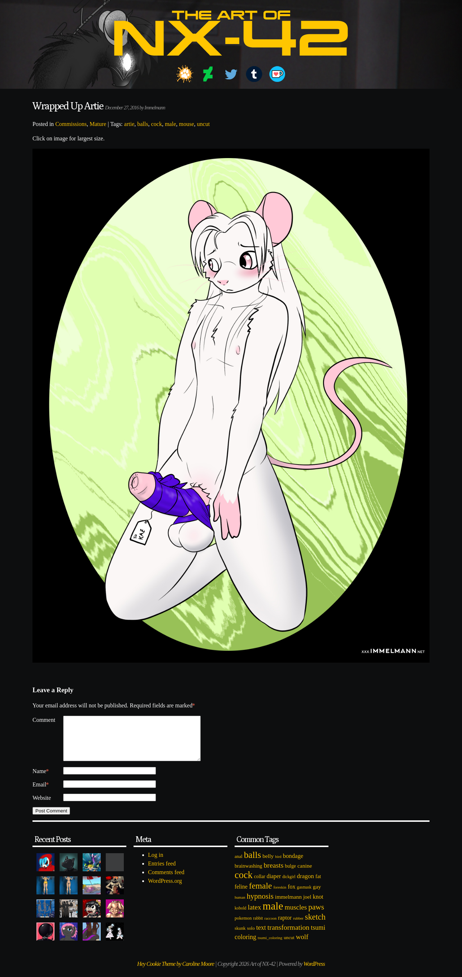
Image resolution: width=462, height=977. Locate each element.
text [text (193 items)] (261, 936)
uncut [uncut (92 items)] (289, 946)
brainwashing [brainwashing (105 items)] (248, 874)
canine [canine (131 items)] (304, 874)
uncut (203, 124)
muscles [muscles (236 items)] (295, 916)
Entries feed (162, 872)
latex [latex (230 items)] (254, 916)
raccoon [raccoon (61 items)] (271, 927)
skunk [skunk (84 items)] (240, 936)
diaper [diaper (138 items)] (274, 885)
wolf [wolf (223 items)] (302, 945)
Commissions (71, 124)
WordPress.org (165, 889)
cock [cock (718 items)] (244, 883)
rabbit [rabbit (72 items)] (258, 927)
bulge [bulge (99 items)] (290, 874)
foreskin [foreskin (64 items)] (279, 896)
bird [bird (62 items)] (278, 865)
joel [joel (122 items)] (307, 905)
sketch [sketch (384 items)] (315, 925)
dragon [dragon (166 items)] (305, 884)
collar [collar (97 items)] (259, 885)
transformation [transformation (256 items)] (288, 936)
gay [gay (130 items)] (317, 895)
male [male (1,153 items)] (272, 914)
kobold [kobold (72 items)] (240, 917)
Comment (43, 720)
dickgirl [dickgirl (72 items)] (288, 885)
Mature (98, 124)
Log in (155, 863)
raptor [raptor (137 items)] (285, 926)
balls (142, 124)
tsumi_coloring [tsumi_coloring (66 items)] (270, 946)
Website (41, 806)
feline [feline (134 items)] (241, 895)
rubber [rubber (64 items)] (298, 927)
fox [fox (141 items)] (291, 895)
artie (129, 124)
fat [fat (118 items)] (318, 885)
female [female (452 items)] (260, 894)
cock (156, 124)
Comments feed (166, 881)
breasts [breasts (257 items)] (273, 874)
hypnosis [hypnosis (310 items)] (260, 904)
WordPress (314, 972)
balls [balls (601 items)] (252, 863)
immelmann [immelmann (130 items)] (288, 905)
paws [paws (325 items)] (316, 915)
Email (40, 793)
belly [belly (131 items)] (268, 865)
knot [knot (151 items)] (318, 905)
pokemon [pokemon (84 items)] (243, 926)
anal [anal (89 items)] (239, 865)
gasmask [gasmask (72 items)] (304, 896)
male (170, 124)
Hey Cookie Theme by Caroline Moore (175, 972)
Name (40, 780)
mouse (186, 124)
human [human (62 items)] (240, 906)
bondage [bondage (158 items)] (293, 864)
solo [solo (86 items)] (250, 936)
